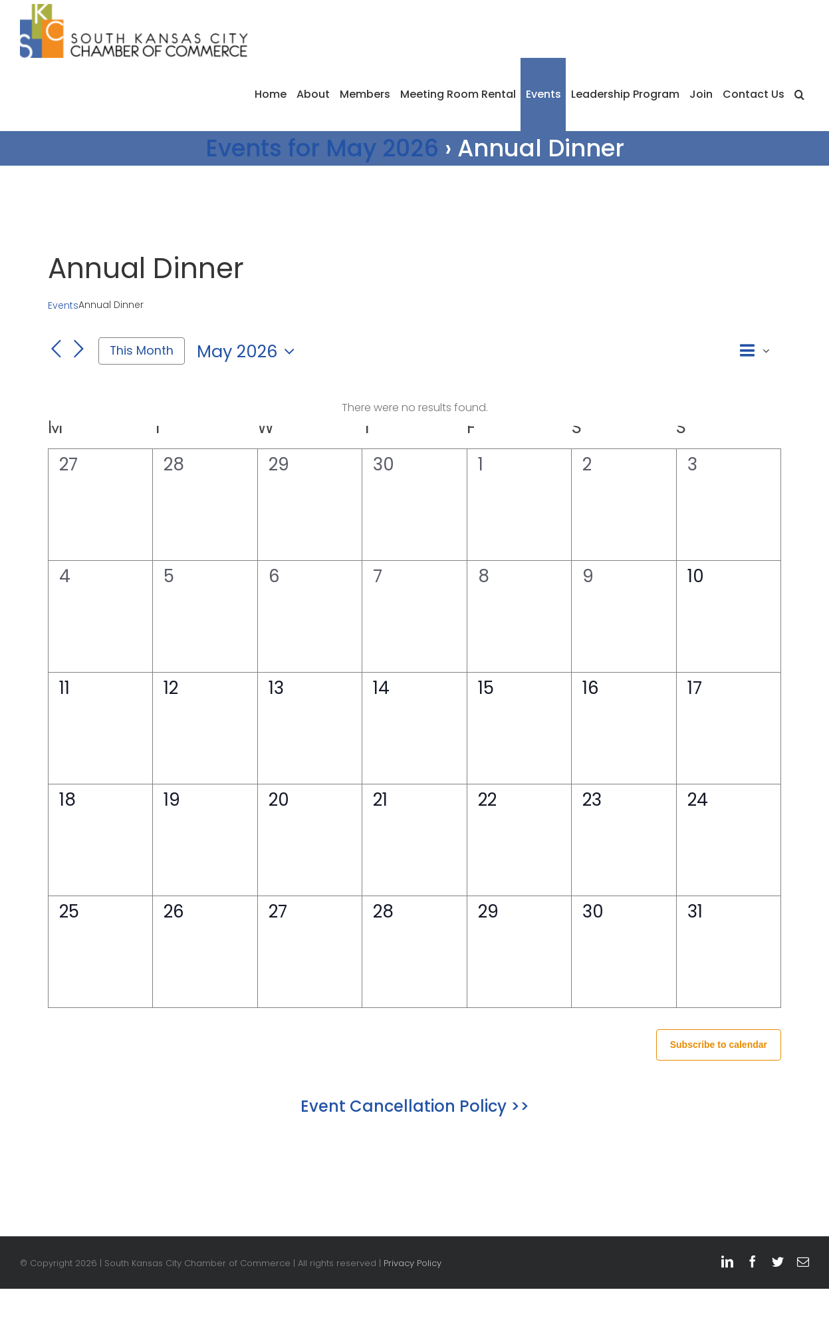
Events (63, 305)
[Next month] (78, 349)
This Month (142, 350)
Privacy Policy (412, 1263)
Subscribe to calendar (718, 1044)
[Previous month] (56, 349)
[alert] (414, 408)
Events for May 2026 (322, 148)
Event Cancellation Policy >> (414, 1106)
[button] (799, 94)
